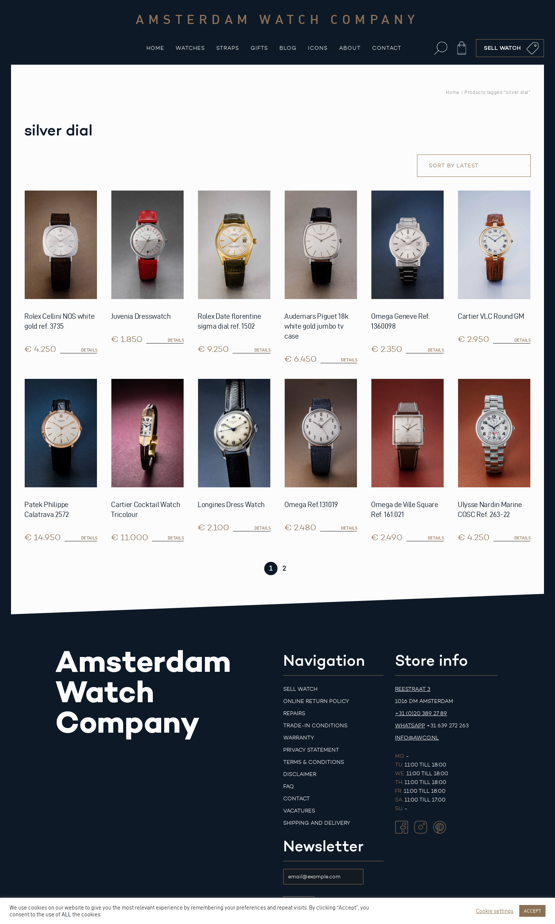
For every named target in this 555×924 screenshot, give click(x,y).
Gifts (259, 48)
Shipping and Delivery (316, 823)
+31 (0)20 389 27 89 (421, 713)
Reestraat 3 (412, 689)
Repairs (294, 713)
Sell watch (300, 689)
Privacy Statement (311, 750)
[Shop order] (474, 165)
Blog (288, 48)
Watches (190, 48)
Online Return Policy (316, 701)
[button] (440, 48)
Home (155, 48)
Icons (318, 48)
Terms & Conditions (313, 762)
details (89, 350)
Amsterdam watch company (277, 19)
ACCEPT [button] (532, 910)
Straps (227, 48)
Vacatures (299, 811)
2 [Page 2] (284, 568)
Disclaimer (299, 774)
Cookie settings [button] (495, 911)
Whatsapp (410, 725)
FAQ (288, 786)
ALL (66, 914)
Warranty (298, 738)
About (350, 48)
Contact (386, 48)
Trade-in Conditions (315, 725)
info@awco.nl (417, 738)
